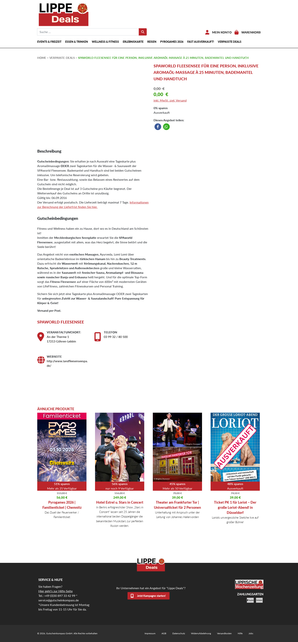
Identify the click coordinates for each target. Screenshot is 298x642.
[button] (158, 126)
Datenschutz (178, 633)
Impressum (150, 633)
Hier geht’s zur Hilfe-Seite (55, 591)
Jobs (251, 633)
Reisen (151, 41)
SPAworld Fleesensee (60, 321)
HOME (41, 57)
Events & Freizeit (49, 41)
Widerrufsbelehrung (201, 633)
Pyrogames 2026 (171, 41)
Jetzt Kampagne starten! (151, 595)
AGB (164, 633)
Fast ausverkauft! (200, 41)
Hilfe (240, 633)
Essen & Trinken (76, 41)
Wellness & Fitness (105, 41)
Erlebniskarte (133, 41)
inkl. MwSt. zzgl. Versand (170, 100)
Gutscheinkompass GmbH (59, 633)
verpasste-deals (62, 57)
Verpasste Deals (229, 41)
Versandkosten (224, 633)
